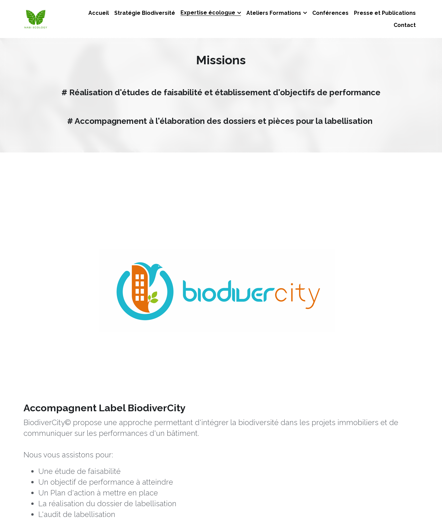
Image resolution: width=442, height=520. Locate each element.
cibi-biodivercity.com (213, 313)
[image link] (95, 229)
